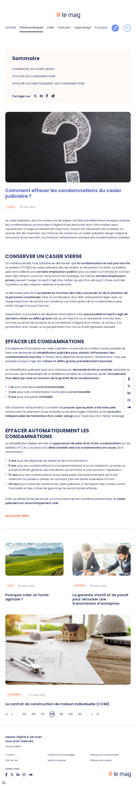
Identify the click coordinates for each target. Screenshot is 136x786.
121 (79, 714)
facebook (129, 379)
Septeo (17, 746)
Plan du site (11, 760)
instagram (129, 400)
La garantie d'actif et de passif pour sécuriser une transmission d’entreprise (100, 599)
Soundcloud (129, 407)
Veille (50, 27)
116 (33, 714)
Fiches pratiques (31, 27)
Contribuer (115, 28)
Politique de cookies (100, 760)
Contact (9, 754)
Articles (10, 27)
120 (70, 714)
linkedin (129, 393)
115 (24, 714)
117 (43, 714)
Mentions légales (57, 760)
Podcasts (64, 27)
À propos (101, 27)
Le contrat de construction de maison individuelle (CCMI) (57, 704)
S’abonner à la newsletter (61, 754)
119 (61, 714)
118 (52, 714)
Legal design (82, 27)
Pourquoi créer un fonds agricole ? (27, 597)
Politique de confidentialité (104, 754)
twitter (129, 386)
